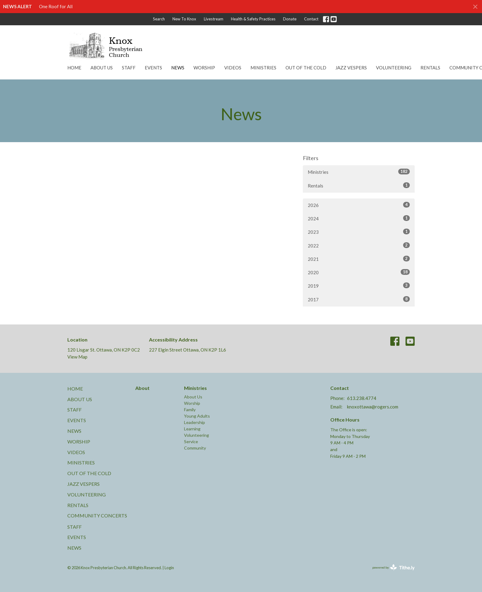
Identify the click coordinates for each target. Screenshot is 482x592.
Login (169, 567)
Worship (204, 67)
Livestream (213, 18)
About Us (101, 67)
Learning (192, 428)
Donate (289, 18)
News (177, 67)
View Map (77, 356)
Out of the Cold (305, 67)
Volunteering (393, 67)
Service (191, 441)
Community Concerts (97, 515)
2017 (359, 299)
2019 (359, 285)
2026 (359, 205)
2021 (359, 259)
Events (153, 67)
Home (74, 67)
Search (159, 18)
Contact (311, 18)
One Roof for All (56, 6)
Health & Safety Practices (253, 18)
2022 (359, 245)
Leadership (194, 422)
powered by (393, 567)
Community (195, 447)
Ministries (263, 67)
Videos (232, 67)
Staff (129, 67)
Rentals (430, 67)
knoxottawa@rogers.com (372, 406)
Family (190, 409)
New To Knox (184, 18)
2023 (359, 232)
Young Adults (197, 416)
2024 (359, 218)
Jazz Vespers (351, 67)
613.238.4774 (361, 398)
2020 (359, 272)
